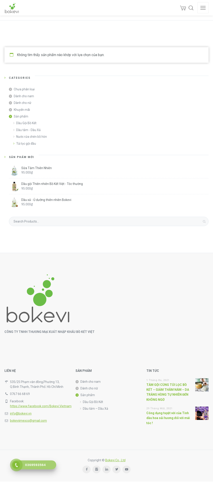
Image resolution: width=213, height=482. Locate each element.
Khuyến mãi (22, 109)
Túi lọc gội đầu (26, 143)
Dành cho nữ (22, 103)
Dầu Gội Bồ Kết (26, 123)
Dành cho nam (24, 96)
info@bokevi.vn (21, 413)
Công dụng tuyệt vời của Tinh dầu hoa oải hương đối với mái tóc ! (168, 418)
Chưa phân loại (24, 89)
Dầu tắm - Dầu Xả (28, 130)
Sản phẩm (21, 116)
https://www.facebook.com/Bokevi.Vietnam (41, 406)
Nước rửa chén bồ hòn (31, 136)
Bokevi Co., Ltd (115, 460)
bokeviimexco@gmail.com (28, 420)
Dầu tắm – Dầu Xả (95, 408)
